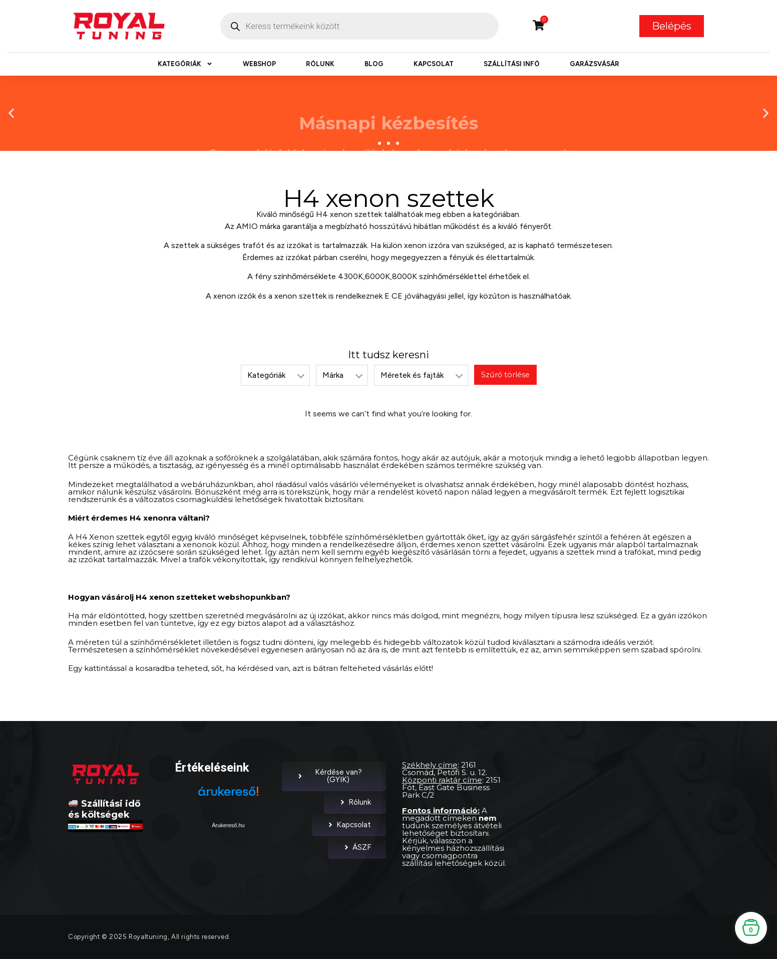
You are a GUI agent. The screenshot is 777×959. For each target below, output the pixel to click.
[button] (11, 113)
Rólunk (320, 64)
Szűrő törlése (505, 374)
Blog (373, 64)
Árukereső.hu (228, 825)
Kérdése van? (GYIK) (329, 776)
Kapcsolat (434, 64)
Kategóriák (185, 64)
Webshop (259, 64)
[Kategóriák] (274, 375)
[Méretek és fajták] (420, 375)
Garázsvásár (594, 64)
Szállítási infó (512, 64)
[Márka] (341, 375)
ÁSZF (357, 847)
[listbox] (274, 375)
